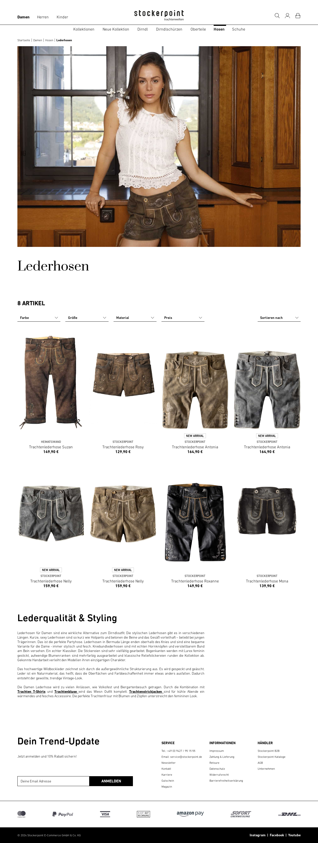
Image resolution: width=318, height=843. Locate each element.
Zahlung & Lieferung (221, 757)
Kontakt (166, 768)
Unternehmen (266, 768)
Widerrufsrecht (219, 774)
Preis (183, 318)
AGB (260, 763)
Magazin (166, 786)
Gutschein (167, 780)
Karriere (166, 774)
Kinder (62, 17)
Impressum (216, 751)
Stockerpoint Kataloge (271, 757)
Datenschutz (217, 768)
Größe (87, 318)
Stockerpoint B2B (268, 751)
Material (135, 318)
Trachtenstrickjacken (146, 691)
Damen (23, 17)
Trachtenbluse (66, 691)
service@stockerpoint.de (186, 757)
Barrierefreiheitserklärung (226, 780)
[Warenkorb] (298, 16)
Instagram (258, 835)
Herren (43, 17)
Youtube (294, 835)
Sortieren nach (280, 318)
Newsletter (168, 763)
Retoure (214, 763)
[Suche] (277, 16)
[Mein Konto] (287, 16)
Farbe (39, 318)
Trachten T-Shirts (31, 691)
